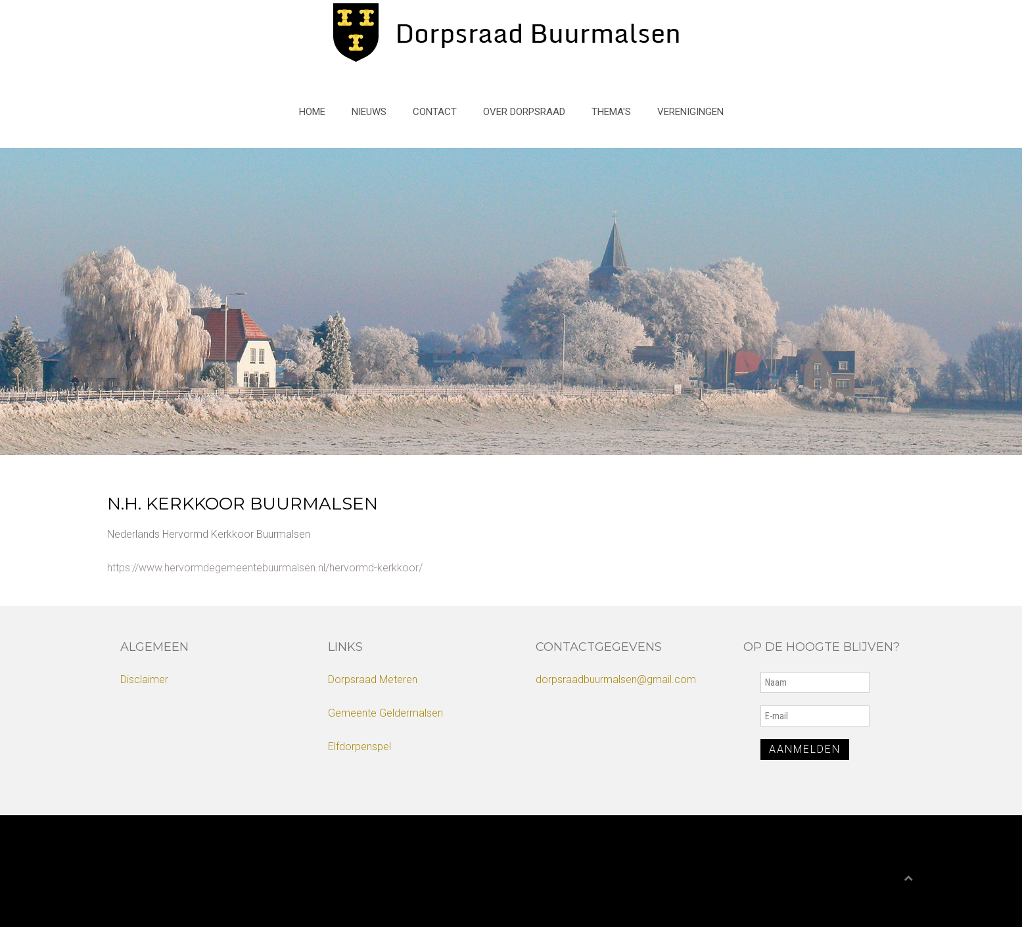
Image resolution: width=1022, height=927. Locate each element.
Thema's (611, 112)
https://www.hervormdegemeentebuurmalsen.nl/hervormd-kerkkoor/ (265, 567)
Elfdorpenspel (359, 746)
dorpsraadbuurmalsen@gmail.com (616, 679)
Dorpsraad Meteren (372, 679)
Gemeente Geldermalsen (385, 713)
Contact (435, 112)
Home (312, 112)
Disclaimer (144, 679)
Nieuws (369, 112)
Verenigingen (690, 112)
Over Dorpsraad (524, 112)
